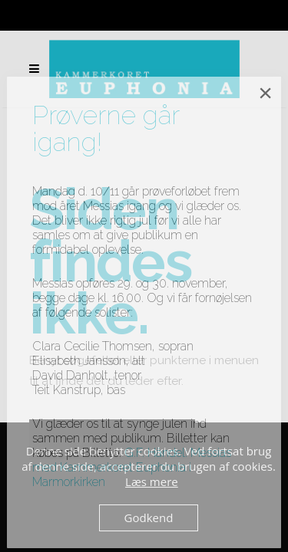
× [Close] (265, 93)
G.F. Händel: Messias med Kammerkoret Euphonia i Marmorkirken (131, 467)
